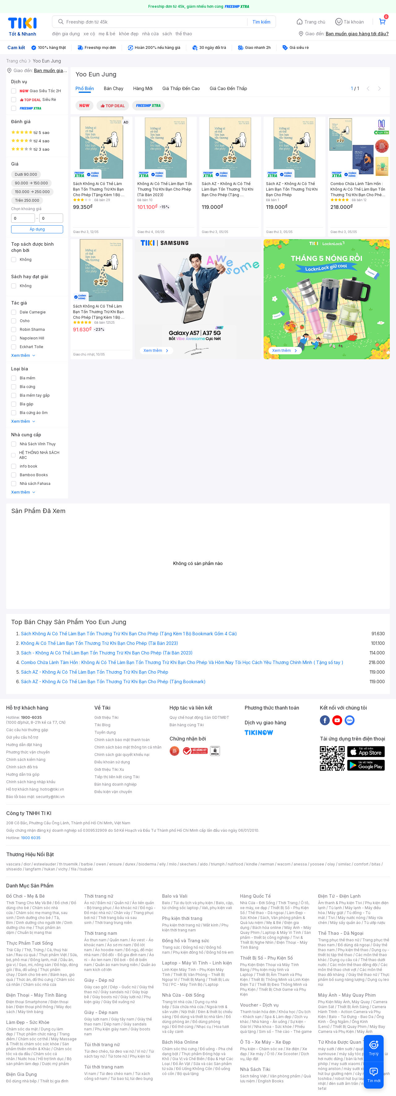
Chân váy (122, 912)
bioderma (147, 864)
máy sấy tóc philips (356, 1053)
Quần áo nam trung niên (116, 964)
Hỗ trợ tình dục (51, 1058)
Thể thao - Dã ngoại (266, 912)
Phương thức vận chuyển (28, 752)
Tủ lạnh (335, 907)
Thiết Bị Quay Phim (350, 1026)
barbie (87, 864)
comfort (361, 864)
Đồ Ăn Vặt (181, 1063)
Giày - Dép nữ (99, 980)
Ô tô (270, 1053)
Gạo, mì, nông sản (35, 964)
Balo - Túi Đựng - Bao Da (351, 1016)
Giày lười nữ (130, 997)
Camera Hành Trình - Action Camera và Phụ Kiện (352, 1011)
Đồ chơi (61, 902)
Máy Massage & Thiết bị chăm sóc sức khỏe (41, 1041)
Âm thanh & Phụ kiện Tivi (340, 902)
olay (331, 864)
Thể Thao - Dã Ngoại (341, 933)
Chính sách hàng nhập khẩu (30, 781)
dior (27, 864)
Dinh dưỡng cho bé (34, 917)
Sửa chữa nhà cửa (188, 1006)
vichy (63, 869)
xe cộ (89, 33)
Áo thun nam (95, 940)
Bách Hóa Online (180, 1042)
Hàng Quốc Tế (255, 896)
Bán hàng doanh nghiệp (115, 784)
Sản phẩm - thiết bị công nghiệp (275, 935)
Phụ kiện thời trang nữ (181, 925)
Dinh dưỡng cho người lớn (38, 922)
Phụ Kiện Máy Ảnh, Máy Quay (344, 1001)
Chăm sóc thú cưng (179, 1048)
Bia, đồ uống (26, 969)
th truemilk (68, 864)
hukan (49, 869)
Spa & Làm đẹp (278, 1016)
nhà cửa (150, 33)
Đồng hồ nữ (193, 947)
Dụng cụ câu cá (343, 959)
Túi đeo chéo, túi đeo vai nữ (109, 1051)
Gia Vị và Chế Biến (188, 1058)
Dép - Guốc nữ (123, 987)
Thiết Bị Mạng (192, 979)
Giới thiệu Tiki (106, 717)
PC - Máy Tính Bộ (186, 984)
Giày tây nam (122, 1019)
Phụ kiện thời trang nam (195, 927)
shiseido (14, 869)
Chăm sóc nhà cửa (39, 984)
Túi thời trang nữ (102, 1044)
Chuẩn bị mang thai (34, 932)
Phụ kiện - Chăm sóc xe (261, 1048)
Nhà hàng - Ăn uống (269, 1021)
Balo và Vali (174, 896)
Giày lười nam (96, 1019)
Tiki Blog (102, 725)
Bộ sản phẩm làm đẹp (38, 1061)
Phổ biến (84, 88)
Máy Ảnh (364, 1031)
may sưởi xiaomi (345, 1063)
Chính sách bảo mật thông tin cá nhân (127, 747)
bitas (376, 864)
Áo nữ (89, 902)
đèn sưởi (344, 1048)
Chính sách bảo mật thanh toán (122, 739)
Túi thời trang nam (103, 1066)
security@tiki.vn (50, 796)
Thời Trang (288, 902)
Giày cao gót (95, 987)
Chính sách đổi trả (22, 767)
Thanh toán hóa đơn (258, 1011)
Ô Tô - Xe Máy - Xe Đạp (265, 1042)
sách (167, 33)
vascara (13, 864)
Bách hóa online (266, 927)
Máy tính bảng (30, 1011)
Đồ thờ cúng (182, 1026)
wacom (284, 864)
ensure (115, 864)
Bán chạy (113, 88)
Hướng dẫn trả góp (23, 774)
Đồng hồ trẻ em (220, 952)
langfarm (33, 869)
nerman (267, 864)
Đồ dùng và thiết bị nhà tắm (198, 1016)
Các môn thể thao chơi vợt (353, 967)
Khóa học (287, 1011)
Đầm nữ (104, 902)
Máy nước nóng (351, 917)
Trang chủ (314, 21)
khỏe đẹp (129, 33)
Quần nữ (121, 902)
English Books (271, 1081)
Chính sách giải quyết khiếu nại (121, 754)
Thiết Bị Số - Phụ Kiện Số (266, 957)
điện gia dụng (66, 33)
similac (344, 864)
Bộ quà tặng (188, 1073)
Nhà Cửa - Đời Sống (183, 995)
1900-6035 (31, 717)
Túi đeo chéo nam (115, 1073)
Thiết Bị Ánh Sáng (353, 1006)
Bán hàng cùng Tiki (187, 725)
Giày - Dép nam (101, 1012)
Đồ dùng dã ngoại (354, 945)
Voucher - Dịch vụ (259, 1005)
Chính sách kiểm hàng (25, 759)
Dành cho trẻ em (32, 974)
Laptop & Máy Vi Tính (282, 932)
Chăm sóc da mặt (22, 1029)
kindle (251, 864)
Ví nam (90, 1073)
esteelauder (45, 864)
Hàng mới (143, 88)
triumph (218, 864)
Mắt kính (210, 925)
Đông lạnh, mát (43, 959)
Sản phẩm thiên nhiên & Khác (37, 1046)
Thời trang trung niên (113, 922)
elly (162, 864)
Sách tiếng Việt (253, 1076)
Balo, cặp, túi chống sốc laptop (198, 905)
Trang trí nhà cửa (177, 1001)
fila (73, 869)
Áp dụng (37, 229)
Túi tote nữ (117, 1056)
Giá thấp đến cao (181, 88)
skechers (188, 864)
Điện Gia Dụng (21, 1074)
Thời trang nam (100, 933)
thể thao (184, 33)
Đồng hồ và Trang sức (185, 940)
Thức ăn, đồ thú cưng (34, 979)
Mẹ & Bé (273, 922)
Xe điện (292, 1048)
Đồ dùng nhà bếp (21, 1081)
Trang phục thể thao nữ (338, 940)
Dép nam (112, 1024)
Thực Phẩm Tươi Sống (29, 943)
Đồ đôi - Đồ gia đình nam (124, 954)
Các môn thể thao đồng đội (353, 964)
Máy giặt (335, 912)
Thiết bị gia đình (54, 1081)
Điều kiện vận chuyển (113, 791)
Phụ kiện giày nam (111, 1029)
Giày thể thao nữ (362, 974)
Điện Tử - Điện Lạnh (339, 896)
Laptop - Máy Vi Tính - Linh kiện (197, 962)
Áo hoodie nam (109, 949)
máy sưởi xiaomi (358, 1068)
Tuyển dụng (105, 732)
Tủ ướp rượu (374, 922)
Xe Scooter (288, 1053)
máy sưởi (326, 1048)
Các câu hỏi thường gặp (27, 729)
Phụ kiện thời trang (182, 918)
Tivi (331, 917)
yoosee (317, 864)
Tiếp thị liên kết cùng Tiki (117, 777)
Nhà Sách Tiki (255, 1069)
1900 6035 (31, 837)
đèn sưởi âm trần (343, 1083)
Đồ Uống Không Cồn (194, 1068)
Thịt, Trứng (34, 949)
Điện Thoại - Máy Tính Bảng (36, 995)
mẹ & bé (107, 33)
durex (130, 864)
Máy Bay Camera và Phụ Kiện (351, 1029)
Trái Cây (13, 949)
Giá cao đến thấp (228, 88)
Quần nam (119, 940)
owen (101, 864)
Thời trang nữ (98, 896)
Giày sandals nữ (115, 992)
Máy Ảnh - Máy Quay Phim (347, 995)
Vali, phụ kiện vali (217, 907)
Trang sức (171, 947)
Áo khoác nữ (126, 907)
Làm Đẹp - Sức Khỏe (28, 1022)
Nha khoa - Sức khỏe (273, 1026)
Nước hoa (26, 1058)
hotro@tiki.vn (52, 789)
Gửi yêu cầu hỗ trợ (22, 737)
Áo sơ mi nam (119, 945)
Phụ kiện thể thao (353, 949)
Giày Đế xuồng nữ (119, 1001)
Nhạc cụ (203, 1026)
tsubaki (86, 869)
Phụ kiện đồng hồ (188, 952)
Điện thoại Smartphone (26, 1001)
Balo (166, 902)
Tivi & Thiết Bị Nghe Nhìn (271, 940)
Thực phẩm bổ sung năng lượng (354, 977)
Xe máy (257, 1053)
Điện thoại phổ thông (34, 1006)
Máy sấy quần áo (345, 922)
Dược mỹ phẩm (55, 1063)
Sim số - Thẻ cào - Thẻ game (285, 1031)
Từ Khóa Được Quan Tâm (345, 1042)
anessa (300, 864)
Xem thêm (23, 355)
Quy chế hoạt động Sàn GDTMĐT (199, 717)
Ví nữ (141, 1051)
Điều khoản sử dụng (112, 762)
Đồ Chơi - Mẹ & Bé (25, 896)
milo (173, 864)
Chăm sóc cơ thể (33, 1039)
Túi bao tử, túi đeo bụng (131, 1078)
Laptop (211, 984)
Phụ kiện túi (140, 1056)
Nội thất (188, 1011)
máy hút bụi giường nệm (351, 1071)
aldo (204, 864)
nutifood (235, 864)
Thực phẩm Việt (53, 954)
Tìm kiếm (261, 21)
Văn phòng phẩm (285, 1076)
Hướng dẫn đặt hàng (24, 744)
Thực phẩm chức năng (36, 1034)
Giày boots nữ (104, 997)
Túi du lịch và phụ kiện (193, 902)
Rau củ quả (26, 954)
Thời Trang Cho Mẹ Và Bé (29, 902)
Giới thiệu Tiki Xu (109, 769)
